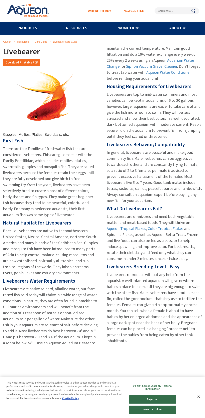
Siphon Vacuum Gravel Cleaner (151, 66)
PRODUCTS (27, 28)
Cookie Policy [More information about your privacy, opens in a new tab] (70, 398)
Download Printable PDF (22, 62)
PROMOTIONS (128, 28)
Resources (23, 41)
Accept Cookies (152, 409)
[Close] (198, 396)
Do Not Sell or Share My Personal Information (152, 387)
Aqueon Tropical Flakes (126, 229)
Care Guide (41, 41)
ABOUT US (178, 28)
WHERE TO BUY (99, 11)
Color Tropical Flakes (165, 229)
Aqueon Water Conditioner (168, 72)
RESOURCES (76, 28)
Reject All (152, 399)
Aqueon (7, 41)
